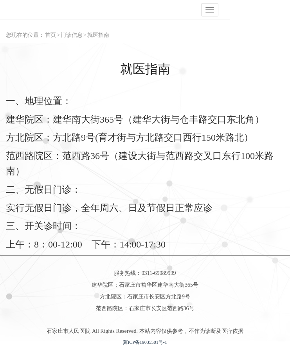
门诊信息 (72, 35)
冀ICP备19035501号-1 (145, 342)
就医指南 (98, 35)
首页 (50, 35)
